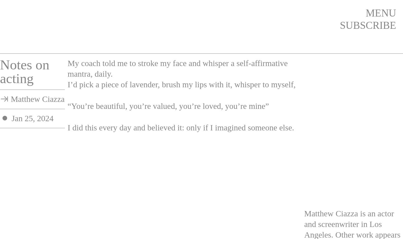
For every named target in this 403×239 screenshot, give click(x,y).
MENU (381, 13)
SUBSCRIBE (368, 25)
